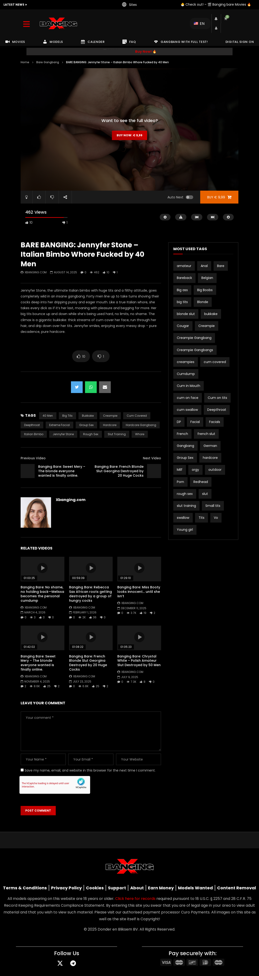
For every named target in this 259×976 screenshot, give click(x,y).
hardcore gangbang (141, 425)
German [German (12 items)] (210, 445)
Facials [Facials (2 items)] (214, 421)
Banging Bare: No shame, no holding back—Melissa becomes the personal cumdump (42, 594)
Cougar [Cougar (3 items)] (183, 325)
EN (199, 23)
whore (139, 434)
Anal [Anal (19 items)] (204, 265)
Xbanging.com (36, 272)
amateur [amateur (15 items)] (184, 265)
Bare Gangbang (47, 62)
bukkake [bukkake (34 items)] (211, 314)
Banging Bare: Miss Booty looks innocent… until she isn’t (138, 591)
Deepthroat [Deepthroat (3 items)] (216, 409)
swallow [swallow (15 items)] (183, 517)
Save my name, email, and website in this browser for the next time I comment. (90, 770)
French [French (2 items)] (182, 433)
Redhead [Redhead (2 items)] (200, 481)
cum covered (137, 416)
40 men (48, 416)
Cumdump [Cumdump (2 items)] (186, 373)
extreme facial (59, 425)
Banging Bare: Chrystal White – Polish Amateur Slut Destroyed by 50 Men (139, 661)
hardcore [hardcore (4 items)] (210, 457)
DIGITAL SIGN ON (240, 42)
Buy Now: (129, 135)
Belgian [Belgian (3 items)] (207, 277)
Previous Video (33, 458)
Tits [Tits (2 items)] (201, 517)
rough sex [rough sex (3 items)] (185, 493)
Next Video (152, 458)
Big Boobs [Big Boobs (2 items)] (205, 290)
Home (25, 62)
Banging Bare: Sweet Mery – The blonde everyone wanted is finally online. (61, 471)
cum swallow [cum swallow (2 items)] (187, 409)
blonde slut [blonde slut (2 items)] (186, 314)
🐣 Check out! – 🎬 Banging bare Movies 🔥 (216, 4)
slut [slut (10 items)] (205, 493)
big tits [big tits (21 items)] (182, 302)
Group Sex (86, 425)
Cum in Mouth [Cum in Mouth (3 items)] (188, 385)
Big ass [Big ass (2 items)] (182, 290)
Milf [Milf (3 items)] (179, 469)
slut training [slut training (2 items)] (186, 505)
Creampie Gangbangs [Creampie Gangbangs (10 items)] (195, 350)
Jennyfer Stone (63, 434)
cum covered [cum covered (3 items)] (215, 362)
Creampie (110, 416)
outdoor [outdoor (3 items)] (215, 469)
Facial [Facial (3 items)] (195, 421)
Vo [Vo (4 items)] (216, 517)
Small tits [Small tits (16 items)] (212, 505)
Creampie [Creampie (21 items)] (206, 325)
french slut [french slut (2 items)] (206, 433)
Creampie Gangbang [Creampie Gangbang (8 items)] (194, 337)
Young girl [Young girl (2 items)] (185, 529)
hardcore (109, 425)
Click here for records (135, 898)
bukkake (88, 416)
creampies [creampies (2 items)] (185, 362)
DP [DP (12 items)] (179, 421)
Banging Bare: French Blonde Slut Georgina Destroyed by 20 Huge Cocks (119, 471)
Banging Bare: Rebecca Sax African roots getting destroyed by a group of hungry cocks (90, 594)
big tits (67, 416)
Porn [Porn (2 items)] (180, 481)
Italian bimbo (33, 434)
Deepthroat (32, 425)
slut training (117, 434)
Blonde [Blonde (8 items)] (202, 302)
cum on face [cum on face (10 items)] (187, 397)
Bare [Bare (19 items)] (220, 265)
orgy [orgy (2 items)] (195, 469)
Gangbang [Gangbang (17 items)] (185, 445)
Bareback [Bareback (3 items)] (184, 277)
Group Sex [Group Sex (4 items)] (185, 457)
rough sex (90, 434)
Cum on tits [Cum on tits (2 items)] (217, 397)
